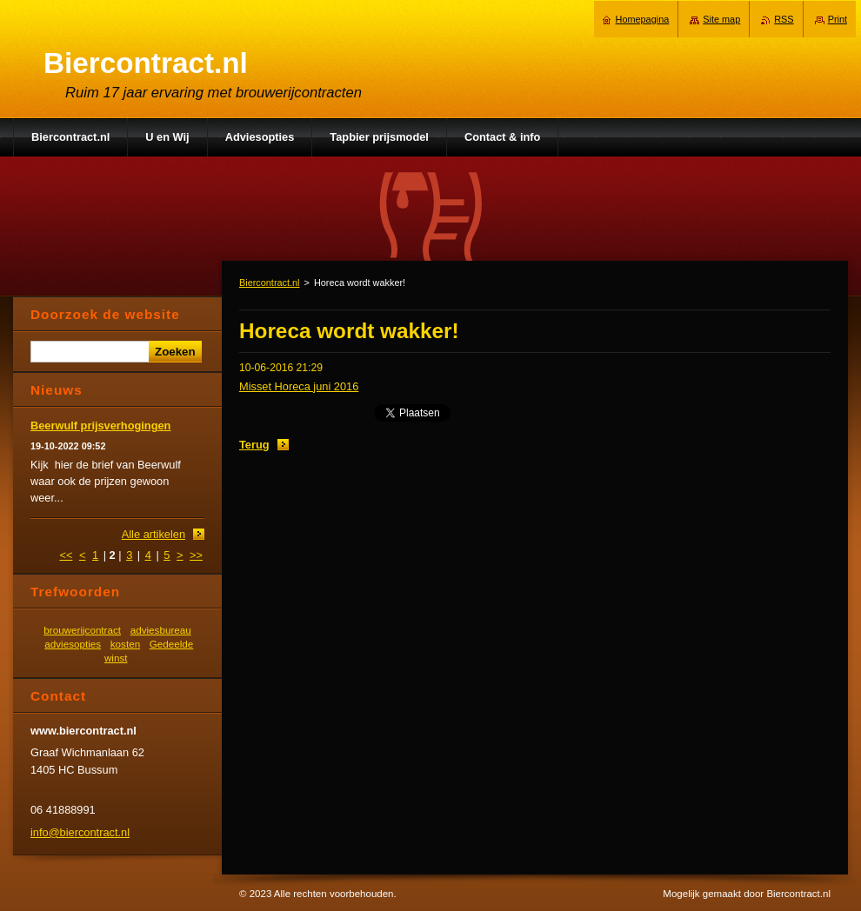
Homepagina (643, 19)
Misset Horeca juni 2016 (298, 386)
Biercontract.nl (269, 282)
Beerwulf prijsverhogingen (100, 425)
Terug (254, 444)
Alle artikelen (153, 534)
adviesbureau (160, 629)
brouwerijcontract (82, 629)
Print (837, 19)
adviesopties (72, 643)
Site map (721, 19)
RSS (783, 19)
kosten (125, 643)
